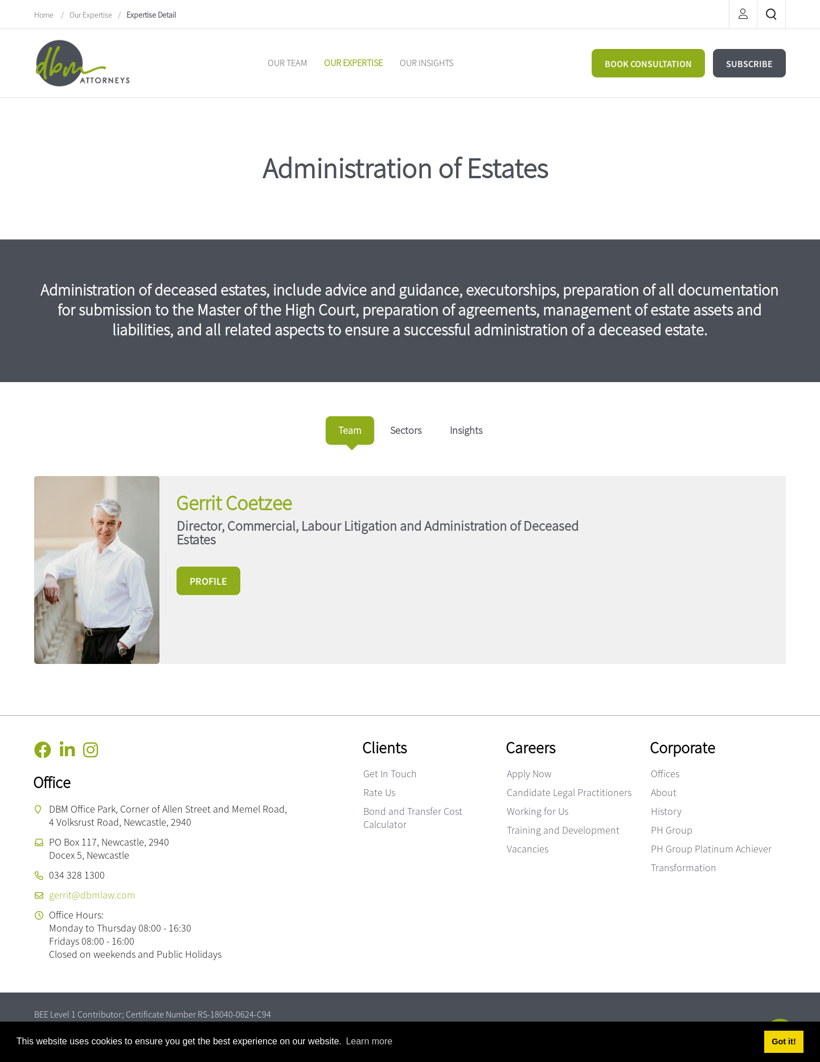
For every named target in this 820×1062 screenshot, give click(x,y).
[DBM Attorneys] (82, 61)
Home (44, 15)
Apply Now (529, 773)
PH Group (671, 830)
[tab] (350, 430)
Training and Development (563, 830)
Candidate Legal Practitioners (569, 792)
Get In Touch (390, 773)
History (666, 811)
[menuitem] (287, 63)
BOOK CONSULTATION (648, 63)
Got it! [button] (784, 1041)
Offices (665, 773)
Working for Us (537, 811)
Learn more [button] (369, 1041)
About (663, 792)
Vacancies (527, 848)
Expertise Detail (151, 15)
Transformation (683, 867)
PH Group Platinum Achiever (711, 848)
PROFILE (208, 581)
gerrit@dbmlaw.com (92, 894)
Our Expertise (90, 15)
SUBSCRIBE (749, 63)
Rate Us (379, 792)
